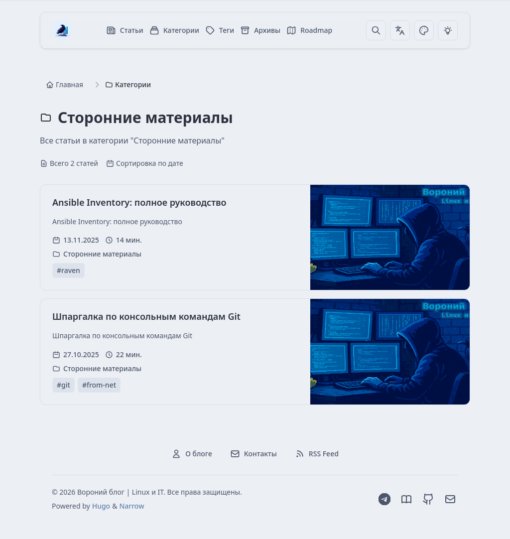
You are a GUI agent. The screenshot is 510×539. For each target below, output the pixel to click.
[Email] (450, 499)
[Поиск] (376, 30)
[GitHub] (428, 499)
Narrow (131, 506)
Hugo (101, 506)
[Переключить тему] (424, 30)
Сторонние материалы (102, 254)
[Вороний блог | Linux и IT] (62, 30)
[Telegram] (384, 499)
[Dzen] (406, 499)
